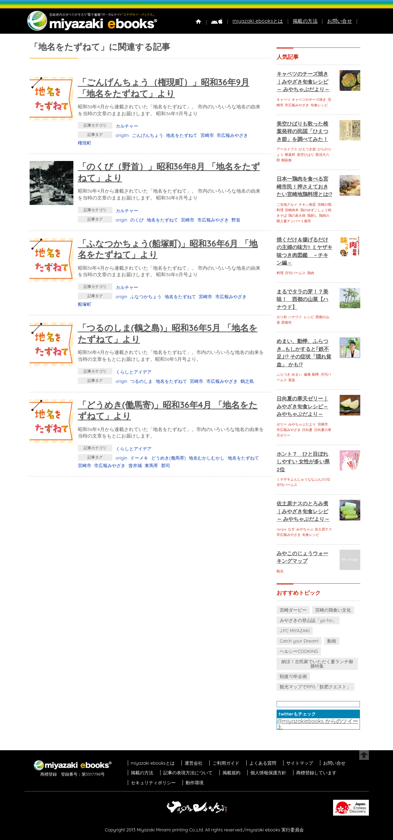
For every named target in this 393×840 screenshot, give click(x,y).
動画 (331, 641)
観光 (280, 571)
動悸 (315, 374)
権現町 (84, 143)
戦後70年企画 (293, 676)
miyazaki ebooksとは (257, 21)
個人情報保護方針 (268, 772)
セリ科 (282, 317)
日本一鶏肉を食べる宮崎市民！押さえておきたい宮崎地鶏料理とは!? (304, 186)
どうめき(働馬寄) (168, 458)
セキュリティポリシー (153, 782)
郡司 (165, 465)
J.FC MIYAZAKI (295, 630)
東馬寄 (151, 465)
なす (291, 529)
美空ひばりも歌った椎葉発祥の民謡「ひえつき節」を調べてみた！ (302, 131)
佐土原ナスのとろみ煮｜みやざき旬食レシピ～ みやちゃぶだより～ (303, 511)
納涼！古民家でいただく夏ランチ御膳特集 (317, 664)
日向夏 (307, 430)
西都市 (286, 322)
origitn (122, 135)
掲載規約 (231, 772)
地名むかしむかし (207, 458)
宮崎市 (207, 135)
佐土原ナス (323, 529)
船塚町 (84, 304)
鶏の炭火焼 (297, 215)
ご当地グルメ (287, 204)
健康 (307, 374)
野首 (235, 220)
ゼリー (282, 424)
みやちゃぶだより (302, 424)
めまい (297, 374)
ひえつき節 (307, 149)
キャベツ (283, 99)
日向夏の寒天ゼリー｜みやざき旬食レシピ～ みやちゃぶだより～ (302, 406)
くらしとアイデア (134, 372)
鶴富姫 (286, 160)
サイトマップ (299, 763)
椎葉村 (290, 154)
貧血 (291, 380)
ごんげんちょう (147, 135)
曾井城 (135, 465)
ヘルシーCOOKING (299, 651)
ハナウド (295, 317)
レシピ (309, 317)
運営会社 (194, 763)
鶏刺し (312, 215)
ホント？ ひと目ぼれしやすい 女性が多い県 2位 (303, 462)
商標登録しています (316, 772)
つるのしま (141, 381)
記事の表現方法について (188, 772)
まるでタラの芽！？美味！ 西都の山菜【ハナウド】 (302, 299)
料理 (280, 273)
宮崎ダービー (293, 610)
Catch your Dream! (299, 641)
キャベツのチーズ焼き (309, 99)
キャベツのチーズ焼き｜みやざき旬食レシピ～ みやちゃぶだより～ (303, 82)
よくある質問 (262, 763)
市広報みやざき (232, 135)
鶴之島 (247, 381)
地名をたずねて (181, 135)
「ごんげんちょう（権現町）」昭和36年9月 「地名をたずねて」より (163, 88)
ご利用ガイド (226, 763)
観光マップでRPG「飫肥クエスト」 (315, 686)
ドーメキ (139, 458)
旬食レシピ (319, 105)
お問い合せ (339, 21)
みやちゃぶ (304, 529)
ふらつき (283, 374)
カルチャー (127, 126)
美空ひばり (305, 154)
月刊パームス (295, 273)
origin (121, 220)
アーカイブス (287, 149)
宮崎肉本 (292, 210)
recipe (281, 529)
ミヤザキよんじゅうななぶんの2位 (303, 479)
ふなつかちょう (146, 296)
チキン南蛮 (307, 204)
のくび (137, 220)
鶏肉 (310, 273)
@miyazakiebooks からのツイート (317, 724)
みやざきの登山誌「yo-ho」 (308, 620)
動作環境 (195, 782)
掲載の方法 (305, 21)
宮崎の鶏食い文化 (333, 610)
